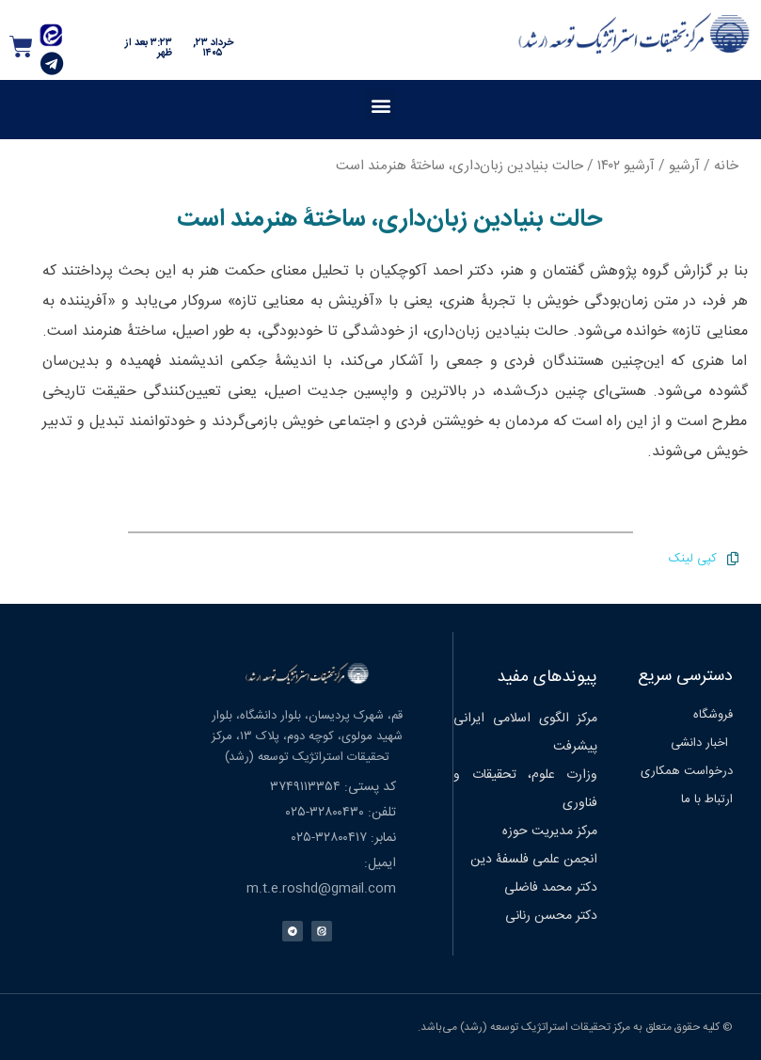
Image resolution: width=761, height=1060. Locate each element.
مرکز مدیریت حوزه (549, 831)
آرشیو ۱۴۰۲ (626, 166)
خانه (726, 166)
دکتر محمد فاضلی (550, 888)
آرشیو (684, 166)
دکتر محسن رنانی (551, 916)
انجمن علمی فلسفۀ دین (533, 859)
